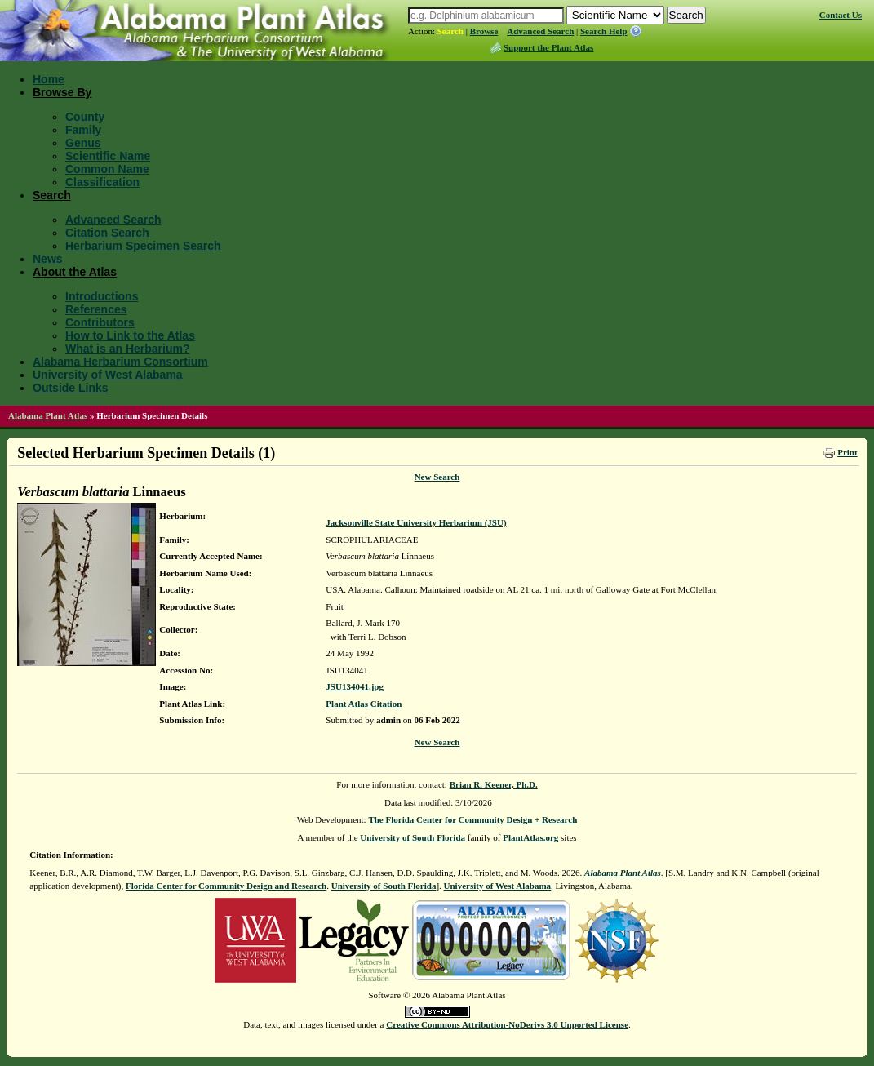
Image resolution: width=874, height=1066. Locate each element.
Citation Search (107, 232)
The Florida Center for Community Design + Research (472, 819)
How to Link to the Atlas (130, 335)
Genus (83, 142)
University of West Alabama (108, 374)
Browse (484, 31)
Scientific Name (107, 155)
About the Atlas (75, 271)
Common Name (107, 168)
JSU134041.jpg (355, 686)
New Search (437, 477)
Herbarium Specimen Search (143, 245)
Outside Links (71, 387)
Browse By (62, 92)
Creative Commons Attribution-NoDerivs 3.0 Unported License (507, 1024)
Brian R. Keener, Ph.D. (494, 784)
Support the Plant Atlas (548, 47)
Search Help (604, 31)
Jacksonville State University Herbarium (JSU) (416, 522)
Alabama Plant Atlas (47, 415)
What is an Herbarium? (127, 348)
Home (48, 79)
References (96, 309)
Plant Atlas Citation (364, 703)
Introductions (101, 296)
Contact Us (840, 15)
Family (83, 129)
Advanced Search (540, 31)
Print (847, 452)
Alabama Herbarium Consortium (120, 361)
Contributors (100, 322)
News (48, 258)
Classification (102, 182)
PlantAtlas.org (530, 837)
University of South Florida (412, 837)
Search (450, 31)
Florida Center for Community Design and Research (226, 886)
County (84, 116)
